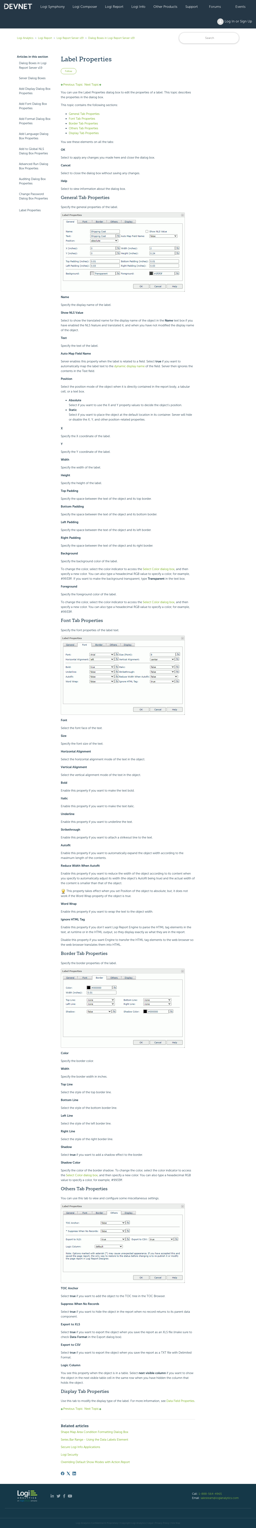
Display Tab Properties (84, 133)
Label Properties (30, 210)
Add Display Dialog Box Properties (34, 91)
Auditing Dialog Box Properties (32, 181)
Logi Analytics (25, 37)
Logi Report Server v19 (70, 37)
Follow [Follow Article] (68, 71)
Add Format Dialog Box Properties (34, 121)
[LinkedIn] (74, 1473)
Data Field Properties (180, 1401)
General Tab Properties (84, 114)
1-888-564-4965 (210, 1494)
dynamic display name (129, 366)
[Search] (209, 37)
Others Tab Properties (83, 128)
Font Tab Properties (82, 118)
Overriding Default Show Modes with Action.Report (95, 1462)
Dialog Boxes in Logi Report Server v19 (111, 37)
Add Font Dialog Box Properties (33, 106)
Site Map (175, 1523)
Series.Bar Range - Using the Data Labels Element (94, 1439)
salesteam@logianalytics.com (220, 1498)
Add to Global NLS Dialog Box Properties (33, 151)
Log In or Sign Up (234, 21)
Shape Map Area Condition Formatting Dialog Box (94, 1432)
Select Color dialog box (158, 569)
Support (191, 7)
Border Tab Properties (83, 123)
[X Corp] (68, 1473)
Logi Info (138, 7)
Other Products (165, 7)
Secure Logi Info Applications (80, 1447)
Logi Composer (85, 7)
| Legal (149, 1523)
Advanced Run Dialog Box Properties (33, 166)
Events (240, 7)
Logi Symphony (52, 7)
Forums (215, 7)
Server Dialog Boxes (32, 78)
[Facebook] (62, 1473)
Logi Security (69, 1454)
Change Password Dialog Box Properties (33, 196)
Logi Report (114, 7)
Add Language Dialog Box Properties (33, 136)
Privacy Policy (162, 1523)
